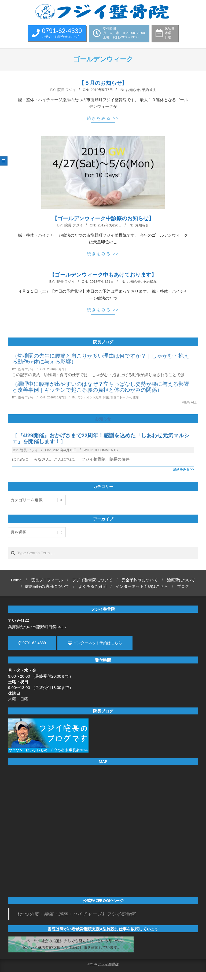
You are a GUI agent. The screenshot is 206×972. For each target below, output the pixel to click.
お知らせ (133, 90)
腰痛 (136, 397)
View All (189, 402)
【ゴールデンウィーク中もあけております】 (103, 275)
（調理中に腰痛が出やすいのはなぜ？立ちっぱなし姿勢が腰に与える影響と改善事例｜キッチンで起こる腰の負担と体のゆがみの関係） (100, 387)
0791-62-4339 (32, 643)
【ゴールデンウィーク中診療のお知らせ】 (103, 218)
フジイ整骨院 (108, 964)
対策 (106, 397)
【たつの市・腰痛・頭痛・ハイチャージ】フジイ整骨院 (75, 914)
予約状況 (149, 90)
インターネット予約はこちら (95, 643)
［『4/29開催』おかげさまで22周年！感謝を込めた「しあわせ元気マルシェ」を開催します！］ (100, 438)
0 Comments (106, 450)
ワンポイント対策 (89, 397)
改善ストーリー (121, 397)
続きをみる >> (103, 118)
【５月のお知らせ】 (103, 83)
